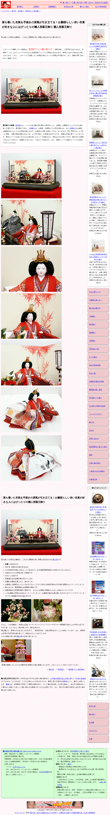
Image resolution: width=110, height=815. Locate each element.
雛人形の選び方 (94, 308)
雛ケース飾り (85, 6)
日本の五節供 (81, 678)
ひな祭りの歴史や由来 (97, 406)
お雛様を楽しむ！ (95, 300)
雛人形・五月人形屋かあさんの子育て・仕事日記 (48, 813)
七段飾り (72, 128)
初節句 (64, 681)
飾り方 (91, 422)
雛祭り (8, 684)
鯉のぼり (92, 714)
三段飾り (36, 6)
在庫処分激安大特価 (96, 381)
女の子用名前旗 (100, 6)
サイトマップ (20, 813)
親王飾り (20, 6)
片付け (91, 430)
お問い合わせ (94, 438)
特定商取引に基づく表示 (98, 447)
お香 (90, 739)
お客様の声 (93, 479)
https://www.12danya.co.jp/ (22, 751)
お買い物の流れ (94, 463)
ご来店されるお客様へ (97, 471)
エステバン (93, 731)
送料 (90, 455)
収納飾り (92, 332)
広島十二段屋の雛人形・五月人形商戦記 (80, 813)
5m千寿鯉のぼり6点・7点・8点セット (98, 595)
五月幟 (91, 722)
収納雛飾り (52, 6)
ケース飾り (93, 357)
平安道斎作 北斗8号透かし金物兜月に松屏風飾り (98, 632)
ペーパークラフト (95, 414)
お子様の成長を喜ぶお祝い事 (60, 678)
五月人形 (92, 706)
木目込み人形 (68, 6)
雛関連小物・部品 (95, 390)
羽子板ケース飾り (95, 398)
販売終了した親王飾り (33, 11)
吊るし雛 (92, 373)
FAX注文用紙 (44, 772)
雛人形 (14, 11)
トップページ (5, 11)
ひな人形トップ (94, 292)
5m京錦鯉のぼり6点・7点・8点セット (98, 556)
